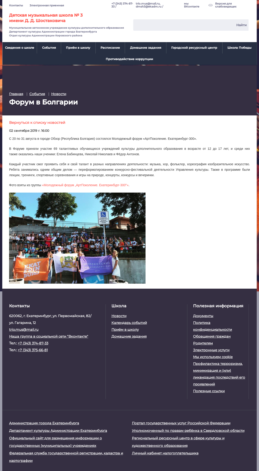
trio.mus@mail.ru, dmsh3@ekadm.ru (148, 5)
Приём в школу (78, 47)
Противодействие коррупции (129, 59)
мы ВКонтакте (191, 5)
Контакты (16, 5)
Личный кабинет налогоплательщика (165, 453)
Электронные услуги (211, 350)
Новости (118, 315)
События (49, 47)
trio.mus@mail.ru (23, 329)
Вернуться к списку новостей (37, 122)
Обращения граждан (212, 336)
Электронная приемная (47, 5)
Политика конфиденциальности (212, 325)
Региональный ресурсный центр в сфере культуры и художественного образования (178, 442)
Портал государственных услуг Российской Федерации (181, 423)
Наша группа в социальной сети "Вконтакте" (48, 336)
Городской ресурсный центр (194, 47)
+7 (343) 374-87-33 (122, 5)
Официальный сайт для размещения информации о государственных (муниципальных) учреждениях (55, 442)
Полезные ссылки (209, 391)
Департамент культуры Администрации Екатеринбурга (58, 430)
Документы (203, 315)
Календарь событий (129, 322)
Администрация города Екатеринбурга (44, 423)
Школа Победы (239, 47)
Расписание (110, 47)
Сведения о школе (19, 47)
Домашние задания (145, 47)
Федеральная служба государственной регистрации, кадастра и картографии (66, 457)
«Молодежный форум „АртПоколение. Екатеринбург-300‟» (85, 185)
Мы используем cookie (213, 356)
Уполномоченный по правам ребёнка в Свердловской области (188, 430)
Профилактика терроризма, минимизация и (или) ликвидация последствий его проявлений (219, 373)
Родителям (203, 343)
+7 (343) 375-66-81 (33, 350)
